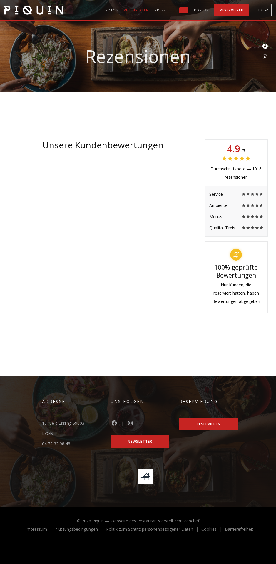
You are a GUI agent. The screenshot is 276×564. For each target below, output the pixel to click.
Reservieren (232, 10)
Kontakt (202, 10)
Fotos (112, 10)
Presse (161, 10)
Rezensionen (136, 10)
